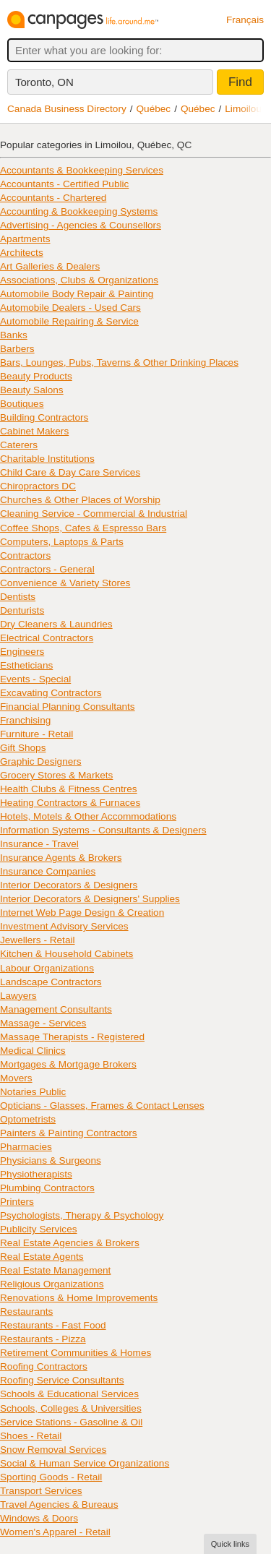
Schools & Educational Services (69, 1393)
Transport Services (41, 1490)
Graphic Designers (41, 761)
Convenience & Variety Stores (65, 583)
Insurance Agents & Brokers (61, 857)
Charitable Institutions (47, 458)
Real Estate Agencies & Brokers (69, 1242)
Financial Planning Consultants (67, 706)
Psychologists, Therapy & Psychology (81, 1215)
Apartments (25, 238)
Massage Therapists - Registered (72, 1036)
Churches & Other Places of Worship (80, 499)
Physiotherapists (36, 1174)
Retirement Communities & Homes (75, 1352)
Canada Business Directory (66, 108)
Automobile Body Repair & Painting (76, 293)
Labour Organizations (47, 968)
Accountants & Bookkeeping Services (81, 170)
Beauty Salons (32, 390)
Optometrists (28, 1119)
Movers (16, 1078)
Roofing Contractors (43, 1366)
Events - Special (35, 679)
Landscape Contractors (51, 981)
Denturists (22, 610)
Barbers (17, 348)
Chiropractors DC (38, 486)
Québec (154, 108)
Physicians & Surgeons (50, 1160)
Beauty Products (36, 376)
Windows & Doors (39, 1518)
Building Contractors (44, 417)
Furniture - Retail (36, 734)
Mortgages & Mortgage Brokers (68, 1064)
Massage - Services (43, 1023)
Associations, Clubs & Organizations (79, 280)
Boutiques (21, 403)
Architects (21, 252)
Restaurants (26, 1311)
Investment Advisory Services (64, 926)
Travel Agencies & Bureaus (59, 1504)
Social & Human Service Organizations (84, 1463)
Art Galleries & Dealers (50, 266)
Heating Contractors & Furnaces (70, 802)
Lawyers (18, 995)
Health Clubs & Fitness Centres (68, 789)
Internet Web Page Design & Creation (82, 912)
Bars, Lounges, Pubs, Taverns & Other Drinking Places (119, 362)
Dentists (17, 596)
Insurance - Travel (39, 843)
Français (245, 19)
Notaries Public (33, 1091)
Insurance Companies (47, 871)
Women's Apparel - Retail (55, 1532)
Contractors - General (47, 569)
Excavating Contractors (51, 692)
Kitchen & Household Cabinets (66, 953)
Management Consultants (56, 1009)
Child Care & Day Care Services (70, 472)
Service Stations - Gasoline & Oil (71, 1422)
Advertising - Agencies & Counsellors (80, 225)
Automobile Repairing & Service (69, 321)
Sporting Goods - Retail (51, 1477)
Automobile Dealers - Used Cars (70, 307)
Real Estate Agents (42, 1256)
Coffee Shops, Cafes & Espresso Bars (83, 528)
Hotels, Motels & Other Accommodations (88, 816)
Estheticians (26, 665)
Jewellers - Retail (37, 940)
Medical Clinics (33, 1050)
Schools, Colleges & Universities (71, 1408)
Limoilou (243, 108)
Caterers (19, 444)
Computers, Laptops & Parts (62, 541)
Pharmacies (26, 1146)
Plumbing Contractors (47, 1187)
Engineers (22, 651)
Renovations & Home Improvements (79, 1297)
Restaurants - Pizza (43, 1339)
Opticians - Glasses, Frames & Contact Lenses (102, 1105)
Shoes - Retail (30, 1435)
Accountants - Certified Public (64, 184)
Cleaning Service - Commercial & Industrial (93, 513)
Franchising (25, 720)
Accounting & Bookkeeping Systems (79, 211)
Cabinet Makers (34, 431)
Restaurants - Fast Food (53, 1325)
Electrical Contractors (46, 637)
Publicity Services (38, 1229)
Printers (17, 1201)
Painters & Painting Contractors (68, 1133)
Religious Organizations (52, 1284)
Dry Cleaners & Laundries (56, 624)
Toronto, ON (44, 82)
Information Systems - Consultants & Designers (103, 830)
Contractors (25, 555)
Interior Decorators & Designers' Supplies (90, 898)
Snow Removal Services (53, 1449)
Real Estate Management (55, 1270)
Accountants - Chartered (53, 197)
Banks (13, 335)
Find (240, 82)
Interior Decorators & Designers (68, 885)
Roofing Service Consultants (62, 1380)
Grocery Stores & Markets (56, 775)
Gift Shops (23, 747)
